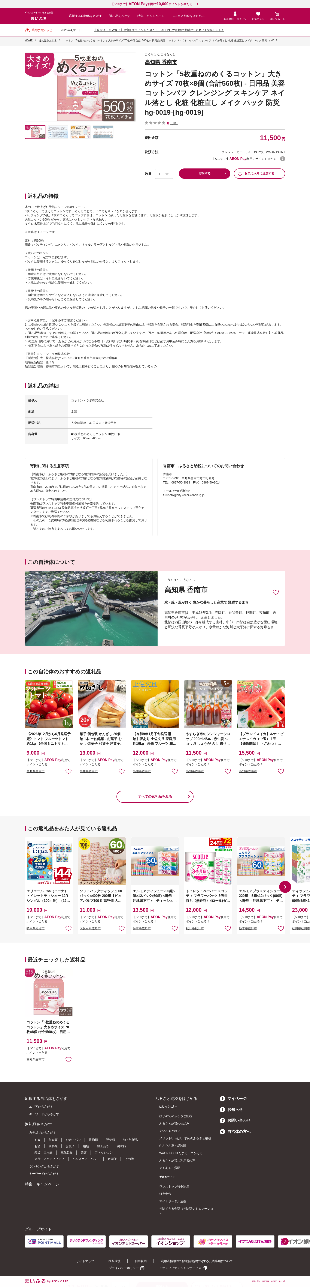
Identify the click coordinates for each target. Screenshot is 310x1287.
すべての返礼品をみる (155, 796)
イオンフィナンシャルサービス (180, 1268)
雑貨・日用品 (43, 1152)
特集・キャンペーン (150, 16)
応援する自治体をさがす (85, 16)
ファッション (104, 1152)
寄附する (205, 173)
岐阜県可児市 (36, 928)
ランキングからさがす (44, 1166)
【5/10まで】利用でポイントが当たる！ (153, 4)
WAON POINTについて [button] (282, 158)
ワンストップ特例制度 (174, 1186)
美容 (84, 1152)
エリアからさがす (41, 1106)
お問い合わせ (235, 1120)
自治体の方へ (235, 1131)
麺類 (86, 1146)
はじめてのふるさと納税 (175, 1116)
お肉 (37, 1139)
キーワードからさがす (44, 1114)
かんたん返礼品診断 (172, 1145)
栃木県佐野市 (142, 928)
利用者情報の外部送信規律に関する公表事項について (197, 1261)
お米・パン (73, 1139)
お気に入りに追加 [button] (68, 771)
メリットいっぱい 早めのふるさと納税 (185, 1138)
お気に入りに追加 (276, 592)
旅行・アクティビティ (49, 1159)
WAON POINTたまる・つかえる (181, 1153)
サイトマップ (85, 1261)
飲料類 (53, 1146)
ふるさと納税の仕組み (174, 1123)
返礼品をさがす (119, 16)
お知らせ (231, 1109)
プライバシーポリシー (124, 1268)
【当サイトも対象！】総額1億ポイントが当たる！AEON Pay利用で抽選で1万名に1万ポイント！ (159, 30)
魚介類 (53, 1139)
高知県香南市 (36, 771)
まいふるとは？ (169, 1130)
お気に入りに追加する (255, 173)
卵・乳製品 (130, 1139)
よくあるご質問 (169, 1168)
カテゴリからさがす (42, 1132)
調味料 (121, 1146)
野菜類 (110, 1139)
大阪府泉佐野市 (90, 928)
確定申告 (165, 1193)
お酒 (37, 1146)
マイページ (233, 1098)
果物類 (93, 1139)
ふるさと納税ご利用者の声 (177, 1160)
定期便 (112, 1159)
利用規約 (141, 1261)
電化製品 (67, 1152)
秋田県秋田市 (195, 928)
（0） (174, 123)
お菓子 (70, 1146)
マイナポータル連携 (172, 1201)
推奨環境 (115, 1261)
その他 (129, 1159)
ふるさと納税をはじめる (188, 16)
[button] (285, 887)
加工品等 (103, 1146)
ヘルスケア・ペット (86, 1159)
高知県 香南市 (161, 62)
